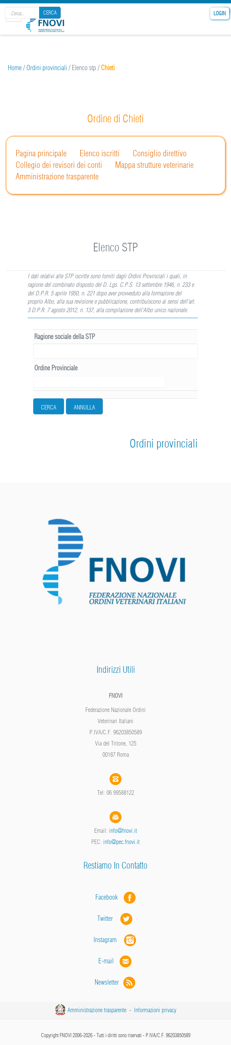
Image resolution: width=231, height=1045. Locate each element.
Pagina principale (41, 153)
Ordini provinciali (46, 67)
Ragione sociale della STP (64, 336)
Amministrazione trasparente (57, 176)
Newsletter (116, 982)
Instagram (115, 939)
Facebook (109, 897)
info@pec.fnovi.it (121, 841)
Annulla (84, 407)
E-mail (106, 961)
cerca (48, 407)
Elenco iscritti (100, 153)
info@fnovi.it (123, 830)
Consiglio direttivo (160, 153)
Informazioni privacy (155, 1010)
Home (15, 67)
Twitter (115, 918)
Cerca (50, 12)
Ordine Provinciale (55, 368)
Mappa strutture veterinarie (154, 165)
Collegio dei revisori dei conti (59, 165)
